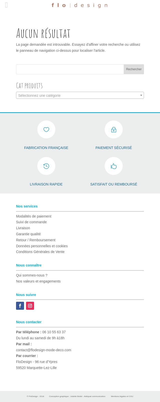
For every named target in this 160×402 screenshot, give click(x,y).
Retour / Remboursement (35, 240)
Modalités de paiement (33, 216)
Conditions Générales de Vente (40, 252)
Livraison (23, 228)
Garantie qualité (28, 234)
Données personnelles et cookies (42, 246)
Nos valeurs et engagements (38, 281)
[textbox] (80, 95)
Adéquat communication (94, 396)
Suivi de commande (31, 222)
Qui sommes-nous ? (31, 275)
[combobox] (80, 95)
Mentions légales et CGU (122, 396)
